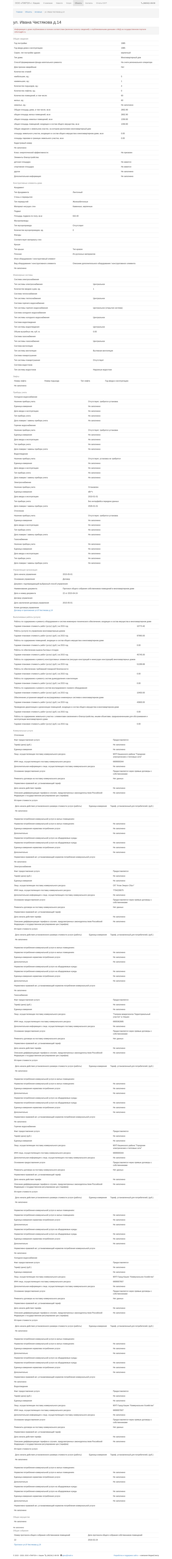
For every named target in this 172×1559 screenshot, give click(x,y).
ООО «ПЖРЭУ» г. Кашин (27, 3)
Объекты (78, 3)
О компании (47, 3)
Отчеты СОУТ (101, 3)
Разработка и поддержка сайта (126, 1555)
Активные (38, 12)
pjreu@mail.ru (67, 1555)
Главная (19, 12)
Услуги (68, 3)
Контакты (89, 3)
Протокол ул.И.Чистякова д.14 (27, 1545)
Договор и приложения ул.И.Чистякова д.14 (33, 610)
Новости (59, 3)
